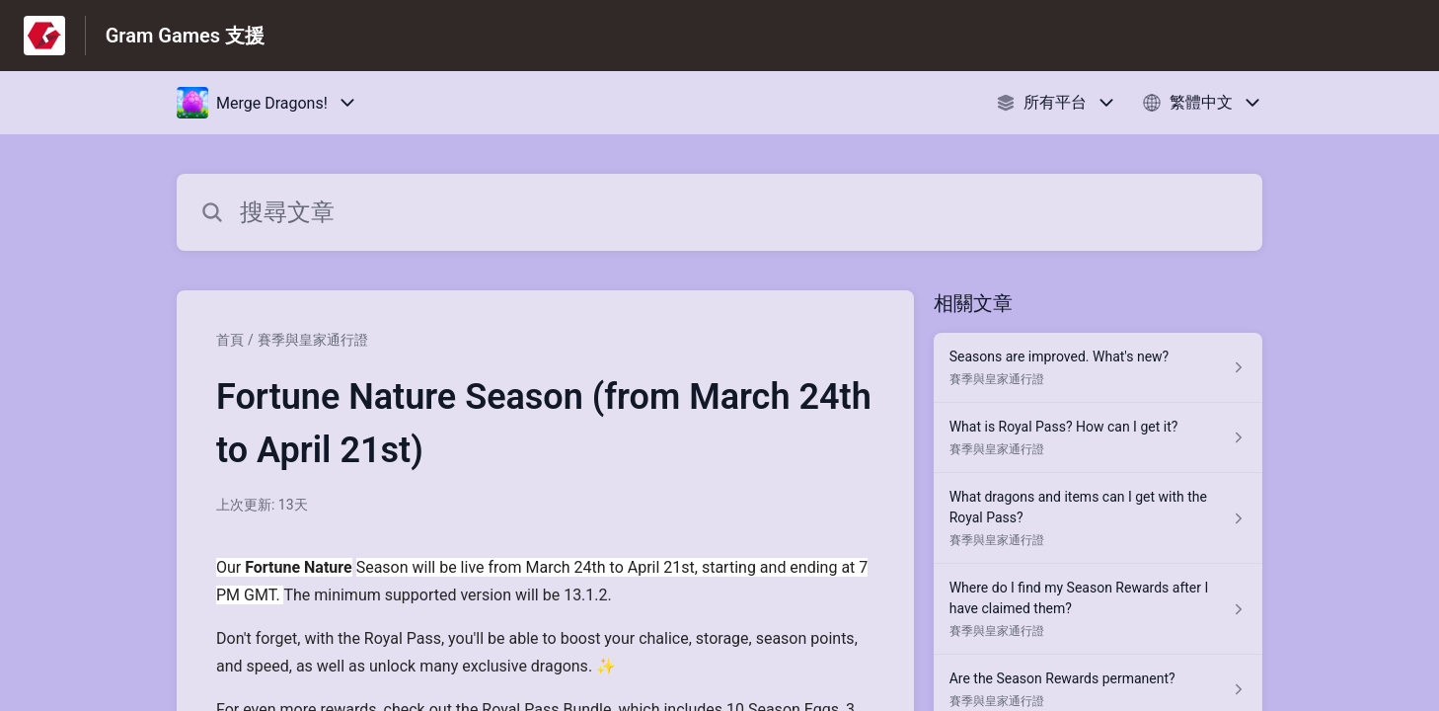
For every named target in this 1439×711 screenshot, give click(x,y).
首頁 (230, 340)
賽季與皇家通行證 (313, 340)
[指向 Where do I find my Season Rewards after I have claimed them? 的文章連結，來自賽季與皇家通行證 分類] (1098, 609)
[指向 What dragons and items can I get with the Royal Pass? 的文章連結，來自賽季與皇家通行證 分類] (1098, 518)
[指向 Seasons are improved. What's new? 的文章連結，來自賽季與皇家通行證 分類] (1098, 368)
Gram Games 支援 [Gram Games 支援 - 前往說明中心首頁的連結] (185, 35)
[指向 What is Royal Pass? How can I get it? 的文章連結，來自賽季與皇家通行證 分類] (1098, 438)
